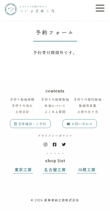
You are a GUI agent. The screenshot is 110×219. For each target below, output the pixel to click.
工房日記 (22, 112)
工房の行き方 (87, 112)
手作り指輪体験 (22, 99)
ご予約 (78, 9)
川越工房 (87, 169)
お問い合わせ (80, 124)
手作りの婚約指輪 (88, 99)
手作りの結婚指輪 (55, 99)
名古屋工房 (55, 169)
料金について (55, 105)
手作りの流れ (22, 105)
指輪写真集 (88, 105)
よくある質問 (55, 112)
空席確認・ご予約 (30, 124)
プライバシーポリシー (55, 135)
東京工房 (23, 169)
